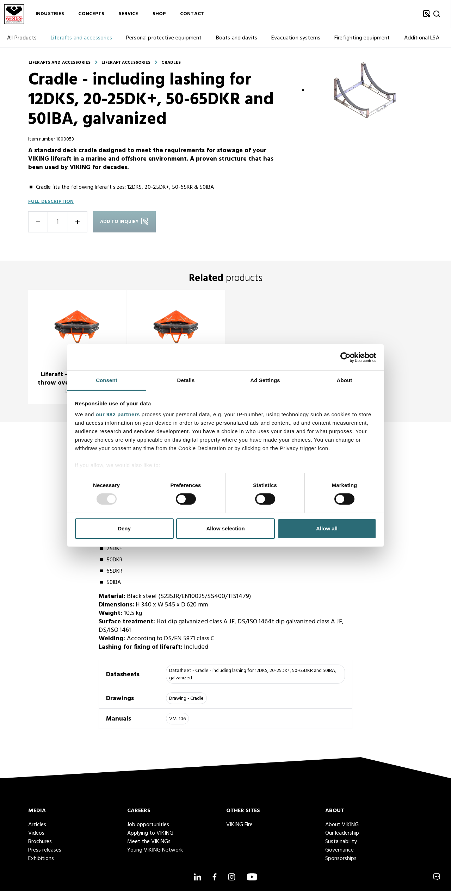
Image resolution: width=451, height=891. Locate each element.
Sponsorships (341, 858)
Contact (192, 14)
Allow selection (225, 528)
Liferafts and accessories (81, 38)
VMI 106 (177, 719)
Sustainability (341, 841)
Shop (159, 14)
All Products (22, 38)
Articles (37, 824)
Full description (51, 202)
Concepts (91, 14)
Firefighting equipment (362, 38)
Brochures (40, 841)
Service (128, 14)
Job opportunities (148, 824)
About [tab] (344, 380)
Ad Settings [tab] (265, 380)
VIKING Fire (239, 824)
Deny (124, 528)
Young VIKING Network (155, 850)
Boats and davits (237, 38)
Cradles (171, 62)
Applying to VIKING (150, 833)
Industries (50, 14)
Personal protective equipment (164, 38)
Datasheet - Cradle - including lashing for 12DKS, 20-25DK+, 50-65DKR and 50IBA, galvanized (252, 674)
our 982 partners (118, 414)
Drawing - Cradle (186, 698)
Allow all (327, 528)
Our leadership (342, 833)
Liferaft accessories (125, 62)
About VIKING (342, 824)
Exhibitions (41, 858)
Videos (36, 833)
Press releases (44, 850)
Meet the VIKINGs (149, 841)
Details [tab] (186, 380)
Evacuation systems (295, 38)
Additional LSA (421, 38)
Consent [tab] (106, 380)
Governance (339, 850)
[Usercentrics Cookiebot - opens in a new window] (345, 357)
